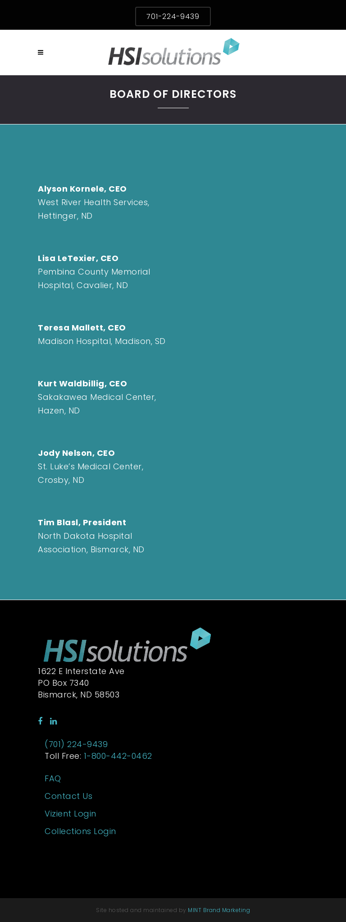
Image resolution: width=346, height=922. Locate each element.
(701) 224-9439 (76, 744)
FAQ (53, 779)
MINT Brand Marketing (219, 910)
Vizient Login (70, 814)
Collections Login (80, 831)
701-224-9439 (173, 16)
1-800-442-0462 (118, 755)
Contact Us (68, 796)
